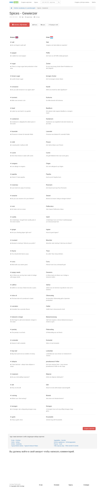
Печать (34, 24)
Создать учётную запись (82, 2)
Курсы (36, 2)
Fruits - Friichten (16, 440)
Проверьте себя (53, 24)
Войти (94, 2)
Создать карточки (26, 2)
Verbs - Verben (15, 442)
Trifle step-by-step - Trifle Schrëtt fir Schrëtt (66, 446)
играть (43, 24)
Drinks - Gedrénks (16, 444)
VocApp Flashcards (15, 484)
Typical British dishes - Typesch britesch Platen (24, 446)
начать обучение (19, 25)
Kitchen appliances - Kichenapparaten (64, 442)
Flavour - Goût (58, 444)
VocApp (37, 17)
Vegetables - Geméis (60, 440)
